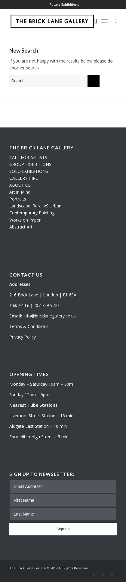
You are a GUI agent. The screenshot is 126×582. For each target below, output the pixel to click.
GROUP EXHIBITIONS (30, 164)
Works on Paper (25, 220)
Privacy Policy (22, 337)
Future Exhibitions (64, 4)
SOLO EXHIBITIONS (28, 171)
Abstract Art (20, 227)
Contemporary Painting (31, 213)
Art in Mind (19, 192)
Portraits (17, 199)
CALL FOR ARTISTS (28, 157)
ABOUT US (20, 185)
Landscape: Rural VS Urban (35, 206)
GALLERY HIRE (23, 178)
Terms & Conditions (28, 326)
